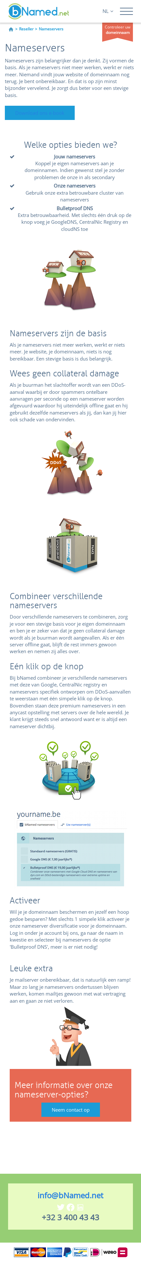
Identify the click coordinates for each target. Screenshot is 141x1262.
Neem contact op (71, 1109)
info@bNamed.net (70, 1195)
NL (108, 11)
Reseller (26, 29)
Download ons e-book (39, 113)
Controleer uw (117, 29)
